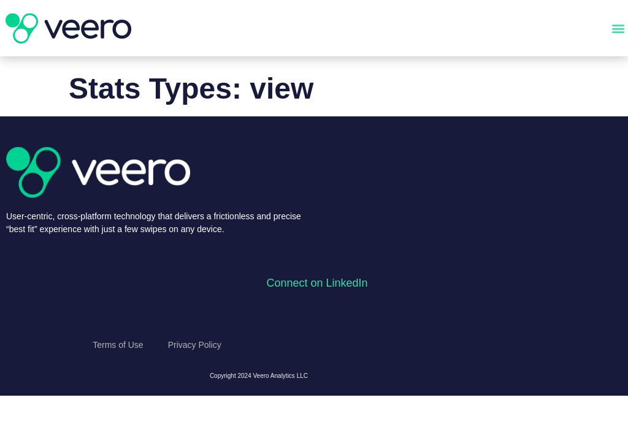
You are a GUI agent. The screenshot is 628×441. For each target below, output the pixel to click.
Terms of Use (118, 345)
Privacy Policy (194, 345)
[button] (618, 28)
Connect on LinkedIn (316, 283)
